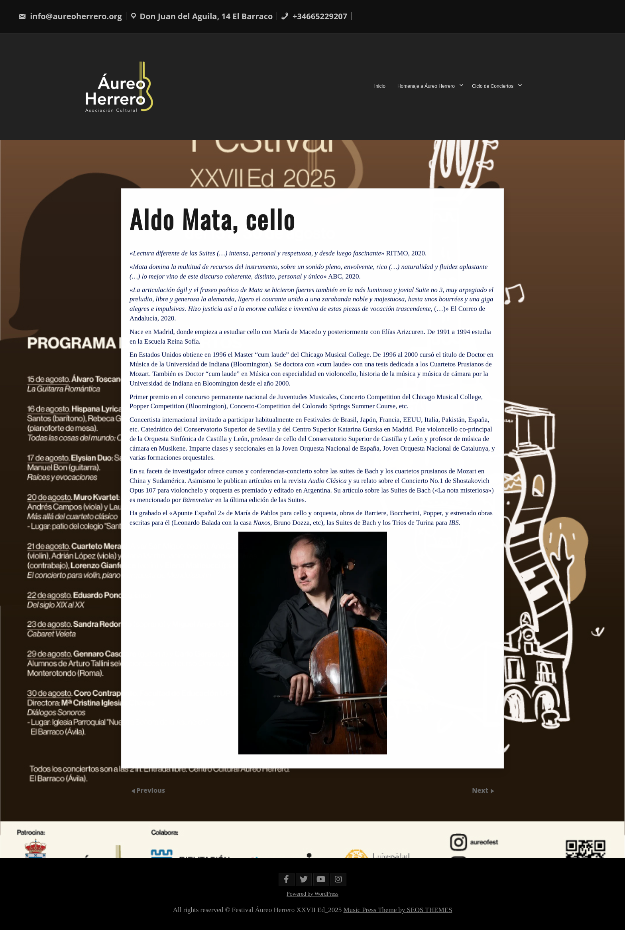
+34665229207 (314, 16)
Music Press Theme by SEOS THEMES (398, 910)
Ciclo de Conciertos (492, 86)
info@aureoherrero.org (70, 16)
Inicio (379, 86)
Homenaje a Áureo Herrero (426, 86)
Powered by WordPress (312, 894)
